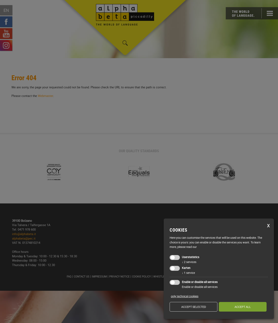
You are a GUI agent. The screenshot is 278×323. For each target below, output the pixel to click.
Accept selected (193, 307)
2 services (189, 262)
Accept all (243, 307)
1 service (188, 273)
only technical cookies (184, 296)
